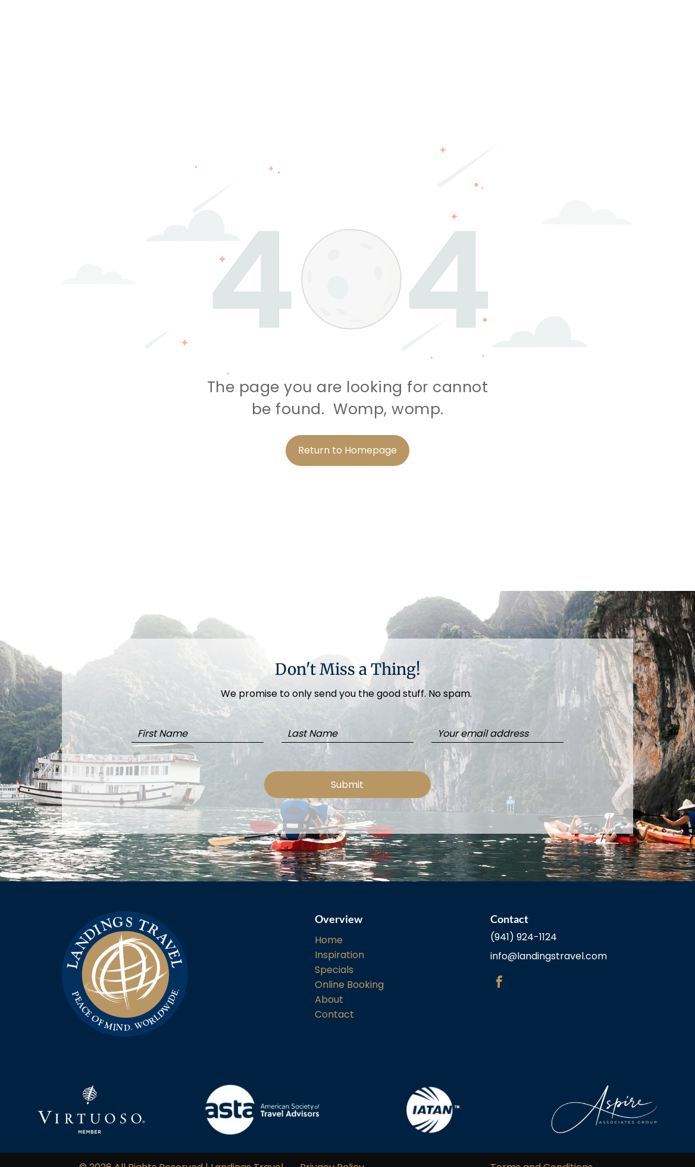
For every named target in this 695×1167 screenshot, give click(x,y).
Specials (334, 955)
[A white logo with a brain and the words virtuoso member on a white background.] (91, 1094)
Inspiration (339, 940)
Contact (334, 999)
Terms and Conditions (541, 1152)
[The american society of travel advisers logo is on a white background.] (262, 1094)
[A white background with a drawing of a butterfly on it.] (603, 1094)
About (329, 984)
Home (329, 925)
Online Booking (349, 970)
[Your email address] (497, 734)
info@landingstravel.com (548, 941)
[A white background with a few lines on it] (432, 1094)
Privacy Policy (332, 1152)
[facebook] (499, 968)
